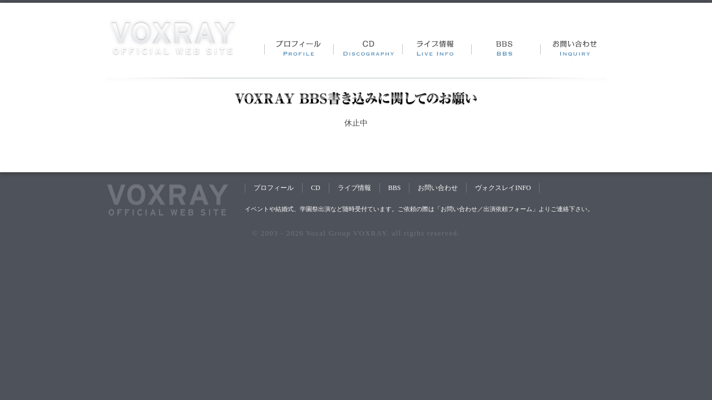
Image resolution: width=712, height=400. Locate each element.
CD (315, 188)
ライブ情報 (354, 188)
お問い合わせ (438, 188)
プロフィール (274, 188)
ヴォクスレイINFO (503, 188)
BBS (394, 188)
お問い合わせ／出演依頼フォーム (486, 209)
